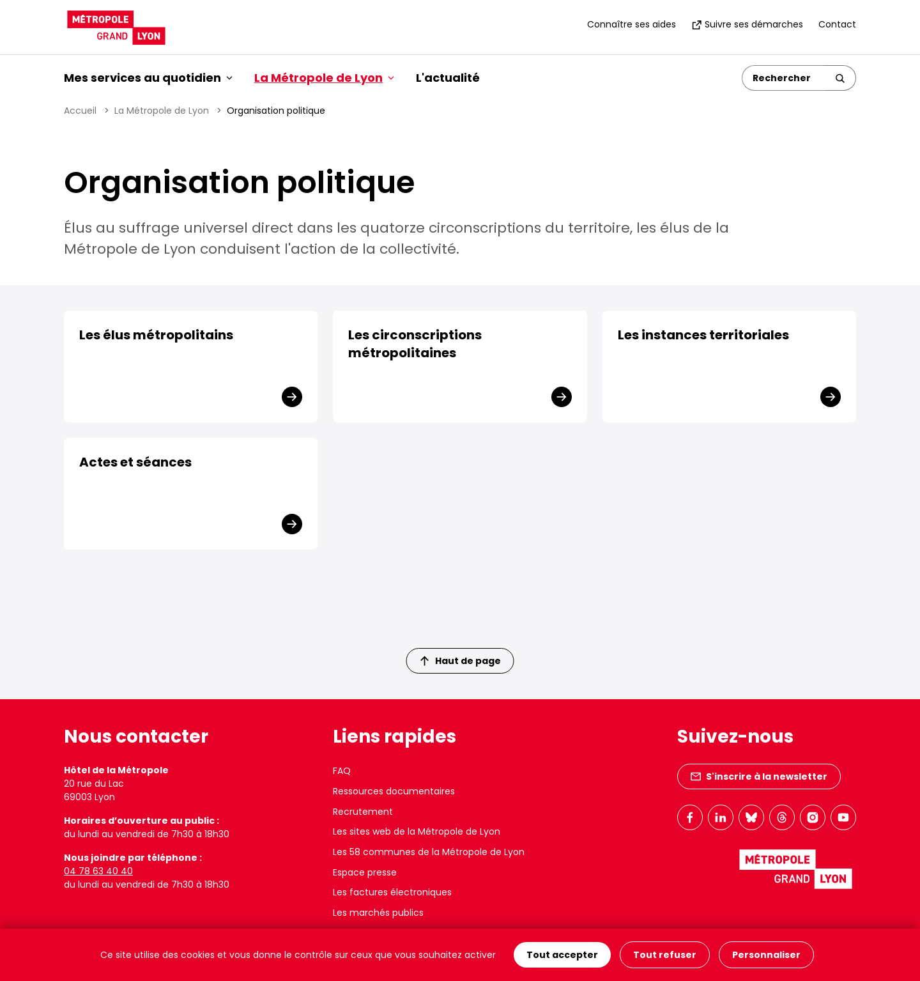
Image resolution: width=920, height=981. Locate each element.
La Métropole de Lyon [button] (324, 78)
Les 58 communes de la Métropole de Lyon (429, 852)
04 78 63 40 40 (98, 871)
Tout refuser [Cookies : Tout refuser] (664, 954)
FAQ (342, 770)
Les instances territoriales (703, 335)
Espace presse (365, 872)
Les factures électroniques (392, 892)
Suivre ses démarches (747, 24)
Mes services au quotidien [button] (148, 78)
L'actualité (448, 78)
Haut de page (460, 660)
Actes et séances (135, 462)
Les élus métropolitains (156, 335)
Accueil (80, 110)
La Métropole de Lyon (161, 110)
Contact (837, 24)
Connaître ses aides (631, 24)
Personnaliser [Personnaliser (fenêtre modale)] (766, 954)
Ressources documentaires (394, 791)
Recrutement (363, 811)
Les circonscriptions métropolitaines (415, 344)
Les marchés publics (378, 912)
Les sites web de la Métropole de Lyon (416, 831)
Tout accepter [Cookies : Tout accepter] (562, 954)
